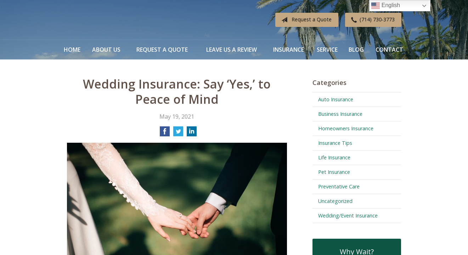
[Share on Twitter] (178, 133)
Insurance (288, 49)
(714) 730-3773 (371, 20)
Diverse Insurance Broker (111, 20)
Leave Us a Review (231, 49)
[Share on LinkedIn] (192, 133)
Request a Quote (305, 20)
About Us (106, 49)
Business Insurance (340, 113)
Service (327, 49)
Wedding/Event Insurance (348, 215)
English (385, 5)
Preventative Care (339, 186)
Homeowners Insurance (345, 128)
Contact (389, 49)
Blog (356, 49)
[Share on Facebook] (165, 133)
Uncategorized (335, 201)
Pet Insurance (334, 172)
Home (72, 49)
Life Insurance (334, 157)
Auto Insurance (335, 99)
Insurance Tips (335, 143)
